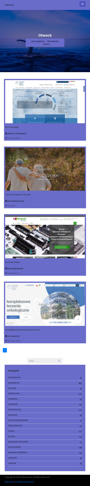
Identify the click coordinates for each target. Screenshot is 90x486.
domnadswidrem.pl (14, 201)
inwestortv (9, 5)
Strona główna (37, 41)
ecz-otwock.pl (12, 336)
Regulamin (9, 482)
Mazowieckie (53, 41)
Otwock (46, 44)
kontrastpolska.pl (14, 268)
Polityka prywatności (25, 482)
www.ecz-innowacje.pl (15, 133)
